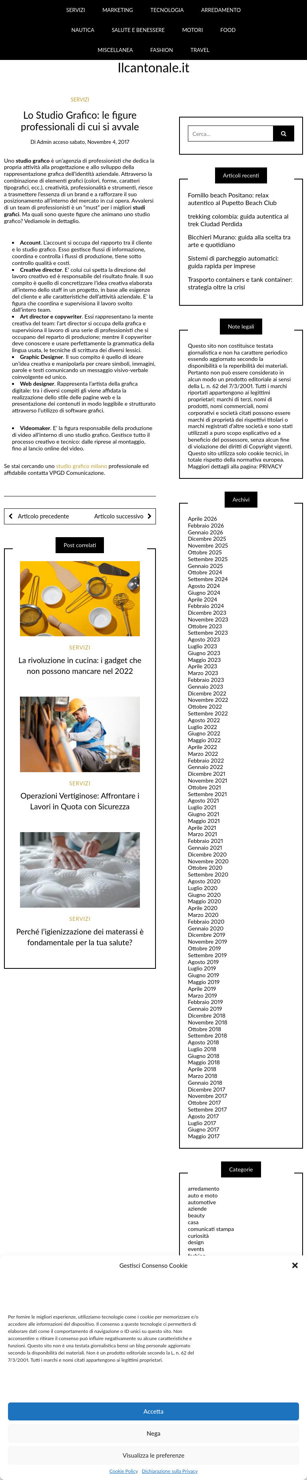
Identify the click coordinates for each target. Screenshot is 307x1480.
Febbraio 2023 (206, 679)
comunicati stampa (211, 1228)
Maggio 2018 (204, 1062)
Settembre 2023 (208, 632)
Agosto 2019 (203, 961)
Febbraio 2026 (206, 525)
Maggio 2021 (204, 820)
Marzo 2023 (203, 672)
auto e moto (203, 1195)
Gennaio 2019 (205, 1008)
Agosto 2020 (204, 881)
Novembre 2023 (208, 619)
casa (193, 1222)
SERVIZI (75, 10)
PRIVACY (270, 466)
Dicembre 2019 (206, 934)
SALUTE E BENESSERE (138, 30)
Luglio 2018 (202, 1049)
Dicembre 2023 (207, 612)
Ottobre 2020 (205, 867)
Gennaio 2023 (205, 686)
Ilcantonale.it (153, 67)
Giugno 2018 (203, 1055)
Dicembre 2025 (207, 538)
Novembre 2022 (208, 699)
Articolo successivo (119, 516)
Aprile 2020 (202, 907)
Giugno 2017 (203, 1129)
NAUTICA (82, 30)
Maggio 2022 (204, 740)
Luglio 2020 (202, 887)
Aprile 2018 (202, 1069)
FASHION (161, 50)
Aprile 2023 (202, 666)
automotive (202, 1202)
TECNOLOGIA (166, 10)
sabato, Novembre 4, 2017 (99, 142)
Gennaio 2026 (205, 532)
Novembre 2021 (207, 780)
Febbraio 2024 (206, 605)
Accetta (153, 1411)
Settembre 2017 (207, 1109)
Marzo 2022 (203, 753)
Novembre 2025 (208, 545)
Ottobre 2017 (204, 1102)
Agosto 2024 (204, 585)
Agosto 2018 (203, 1042)
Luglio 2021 (202, 807)
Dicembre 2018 (206, 1015)
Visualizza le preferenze (153, 1455)
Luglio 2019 (202, 968)
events (196, 1248)
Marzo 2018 (202, 1075)
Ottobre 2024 (205, 572)
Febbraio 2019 (205, 1001)
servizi (80, 99)
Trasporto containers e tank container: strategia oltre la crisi (240, 283)
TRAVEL (199, 50)
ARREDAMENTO (221, 10)
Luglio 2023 (202, 646)
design (196, 1242)
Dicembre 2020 (207, 854)
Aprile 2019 (202, 988)
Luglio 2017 (202, 1122)
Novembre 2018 (207, 1022)
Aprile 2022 (202, 746)
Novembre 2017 (207, 1095)
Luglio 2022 (202, 726)
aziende (197, 1208)
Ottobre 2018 (204, 1029)
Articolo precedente (42, 516)
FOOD (227, 30)
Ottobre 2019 (204, 948)
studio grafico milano (81, 465)
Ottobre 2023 (205, 626)
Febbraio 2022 (206, 760)
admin (44, 142)
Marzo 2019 (202, 995)
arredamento (203, 1188)
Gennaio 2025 (205, 565)
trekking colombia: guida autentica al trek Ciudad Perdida (238, 220)
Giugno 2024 (204, 592)
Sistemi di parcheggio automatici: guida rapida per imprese (233, 262)
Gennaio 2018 (205, 1082)
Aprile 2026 (202, 518)
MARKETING (117, 10)
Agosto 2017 (203, 1116)
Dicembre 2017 (206, 1089)
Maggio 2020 (204, 901)
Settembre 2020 (208, 874)
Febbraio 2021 (205, 840)
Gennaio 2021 (205, 847)
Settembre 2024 (208, 579)
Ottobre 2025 (205, 552)
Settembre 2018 (207, 1035)
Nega (154, 1433)
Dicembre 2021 (206, 773)
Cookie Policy (124, 1471)
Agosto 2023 (204, 639)
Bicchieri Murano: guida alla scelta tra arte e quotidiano (239, 240)
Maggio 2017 (203, 1136)
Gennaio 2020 (205, 928)
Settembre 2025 (208, 559)
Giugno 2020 (204, 894)
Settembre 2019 (207, 955)
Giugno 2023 (204, 652)
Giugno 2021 (203, 814)
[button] (295, 1265)
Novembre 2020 (208, 861)
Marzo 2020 (203, 914)
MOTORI (192, 30)
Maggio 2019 (204, 981)
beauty (196, 1215)
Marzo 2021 (202, 834)
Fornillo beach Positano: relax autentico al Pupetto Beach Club (232, 198)
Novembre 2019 (207, 941)
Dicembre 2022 (207, 693)
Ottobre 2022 (205, 706)
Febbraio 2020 (206, 921)
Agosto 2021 (203, 800)
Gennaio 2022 (205, 766)
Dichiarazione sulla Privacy (169, 1471)
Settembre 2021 (207, 794)
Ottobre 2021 (204, 787)
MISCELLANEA (115, 50)
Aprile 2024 (202, 599)
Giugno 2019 (203, 975)
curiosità (198, 1235)
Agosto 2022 (204, 720)
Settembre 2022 (208, 713)
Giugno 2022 (204, 733)
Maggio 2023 (204, 659)
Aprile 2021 (202, 827)
